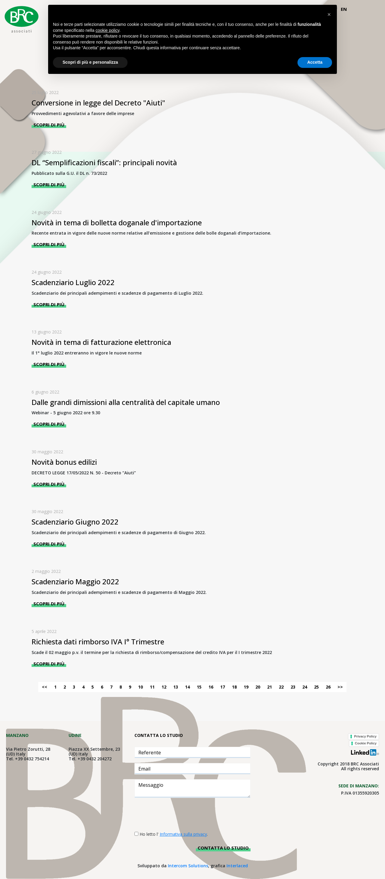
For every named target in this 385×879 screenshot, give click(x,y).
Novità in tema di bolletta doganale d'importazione (117, 222)
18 (234, 687)
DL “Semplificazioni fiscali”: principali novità (104, 162)
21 (269, 687)
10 (140, 687)
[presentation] (180, 814)
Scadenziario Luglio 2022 (73, 282)
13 (175, 687)
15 (199, 687)
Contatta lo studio (223, 848)
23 (293, 687)
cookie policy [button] (107, 30)
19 (246, 687)
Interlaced (237, 865)
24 (304, 687)
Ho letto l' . (174, 834)
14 (187, 687)
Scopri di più (48, 125)
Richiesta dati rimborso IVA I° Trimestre (98, 641)
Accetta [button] (314, 62)
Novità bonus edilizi (64, 462)
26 (328, 687)
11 (152, 687)
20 (257, 687)
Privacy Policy (365, 736)
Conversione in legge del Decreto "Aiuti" (98, 103)
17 (222, 687)
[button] (329, 14)
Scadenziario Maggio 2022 (75, 581)
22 (281, 687)
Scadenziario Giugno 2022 (75, 522)
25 (316, 687)
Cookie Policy (366, 743)
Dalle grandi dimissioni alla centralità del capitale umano (126, 402)
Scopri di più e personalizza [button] (90, 62)
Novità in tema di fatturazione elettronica (101, 342)
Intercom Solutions (188, 865)
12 (164, 687)
